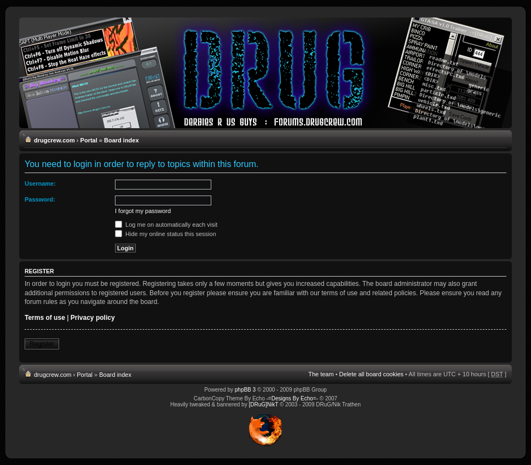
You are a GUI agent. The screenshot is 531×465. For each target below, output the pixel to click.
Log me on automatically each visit (166, 224)
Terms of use (45, 318)
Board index (121, 140)
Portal (88, 140)
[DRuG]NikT (263, 404)
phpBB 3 (245, 390)
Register (42, 344)
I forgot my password (143, 211)
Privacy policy (93, 318)
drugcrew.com (54, 140)
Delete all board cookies (371, 374)
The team (320, 374)
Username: (40, 183)
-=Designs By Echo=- (293, 398)
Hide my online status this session (165, 234)
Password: (40, 199)
